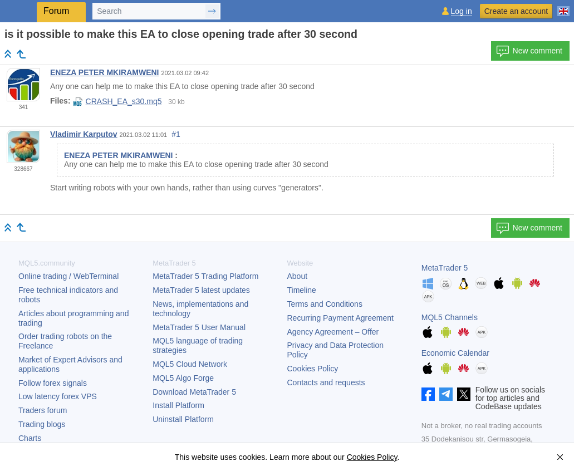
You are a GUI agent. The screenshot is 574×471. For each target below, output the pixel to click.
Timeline (301, 290)
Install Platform (178, 405)
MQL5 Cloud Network (190, 364)
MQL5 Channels (449, 317)
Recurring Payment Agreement (340, 317)
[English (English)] (563, 6)
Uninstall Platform (183, 419)
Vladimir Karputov (83, 134)
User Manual (199, 327)
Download (194, 391)
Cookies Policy (312, 368)
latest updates (201, 290)
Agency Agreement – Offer (333, 331)
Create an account (516, 11)
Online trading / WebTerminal (68, 276)
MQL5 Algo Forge (183, 378)
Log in (461, 11)
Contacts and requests (326, 382)
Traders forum (42, 410)
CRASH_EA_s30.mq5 (117, 101)
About (297, 276)
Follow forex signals (52, 383)
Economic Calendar (455, 353)
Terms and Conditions (324, 304)
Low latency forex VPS (57, 396)
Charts (29, 438)
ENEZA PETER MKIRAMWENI (104, 72)
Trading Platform (205, 276)
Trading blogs (41, 424)
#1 (175, 134)
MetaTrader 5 (444, 267)
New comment (529, 51)
